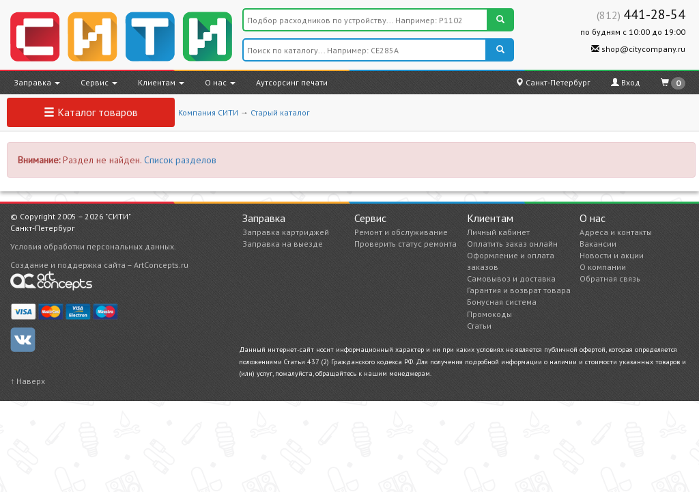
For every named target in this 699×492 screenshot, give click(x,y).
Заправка (37, 82)
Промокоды (489, 314)
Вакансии (598, 243)
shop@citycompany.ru (638, 49)
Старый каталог (280, 112)
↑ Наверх (27, 381)
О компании (603, 267)
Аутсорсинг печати (292, 82)
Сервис (99, 82)
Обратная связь (610, 278)
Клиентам (161, 82)
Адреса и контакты (616, 232)
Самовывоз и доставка (511, 278)
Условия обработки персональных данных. (93, 246)
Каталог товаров (91, 112)
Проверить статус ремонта (405, 243)
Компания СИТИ (208, 112)
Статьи (479, 325)
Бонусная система (502, 302)
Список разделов (180, 160)
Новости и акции (612, 255)
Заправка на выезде (282, 243)
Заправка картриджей (285, 232)
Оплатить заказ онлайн (512, 243)
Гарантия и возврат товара (519, 290)
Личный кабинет (498, 232)
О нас (220, 82)
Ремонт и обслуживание (401, 232)
